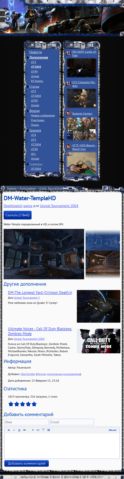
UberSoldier (28, 374)
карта (27, 205)
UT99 (34, 71)
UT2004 (36, 67)
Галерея (35, 130)
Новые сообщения (43, 115)
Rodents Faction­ (82, 113)
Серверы (35, 164)
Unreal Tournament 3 (27, 297)
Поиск (35, 125)
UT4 (33, 135)
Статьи (34, 86)
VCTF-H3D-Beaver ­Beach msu (84, 147)
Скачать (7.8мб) (18, 215)
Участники (37, 120)
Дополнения (38, 57)
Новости (35, 52)
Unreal (35, 76)
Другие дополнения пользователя (58, 374)
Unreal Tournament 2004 (54, 188)
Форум (34, 111)
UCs (33, 154)
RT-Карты (37, 81)
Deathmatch (13, 205)
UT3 (33, 62)
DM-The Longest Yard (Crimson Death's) (40, 292)
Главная (12, 188)
